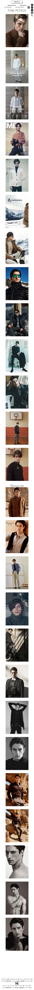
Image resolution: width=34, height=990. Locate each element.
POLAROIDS (8, 7)
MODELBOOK (12, 5)
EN (32, 5)
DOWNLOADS (19, 7)
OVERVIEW (23, 5)
